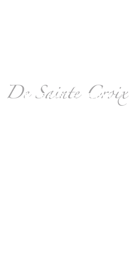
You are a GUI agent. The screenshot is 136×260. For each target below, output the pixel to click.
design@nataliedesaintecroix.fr (68, 132)
